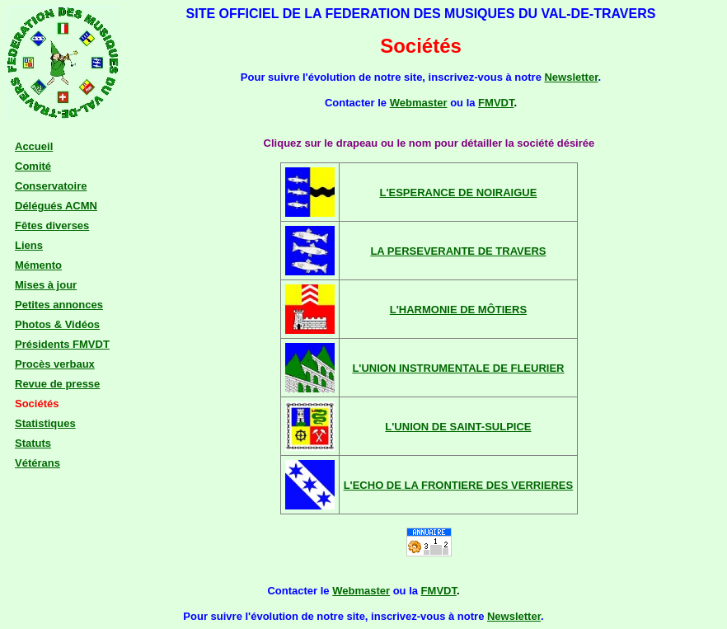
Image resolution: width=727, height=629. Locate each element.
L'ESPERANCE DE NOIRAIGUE (458, 192)
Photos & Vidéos (57, 324)
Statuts (33, 443)
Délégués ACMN (56, 205)
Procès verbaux (55, 364)
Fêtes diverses (52, 225)
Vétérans (37, 463)
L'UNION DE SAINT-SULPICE (458, 426)
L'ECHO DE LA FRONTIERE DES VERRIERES (459, 485)
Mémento (38, 265)
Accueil (34, 146)
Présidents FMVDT (62, 344)
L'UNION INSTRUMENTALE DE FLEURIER (458, 368)
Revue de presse (57, 384)
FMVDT (496, 102)
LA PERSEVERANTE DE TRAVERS (458, 251)
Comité (33, 166)
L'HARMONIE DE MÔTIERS (458, 309)
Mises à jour (46, 285)
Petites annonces (59, 304)
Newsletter (571, 77)
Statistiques (45, 423)
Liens (29, 245)
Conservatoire (51, 186)
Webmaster (419, 102)
